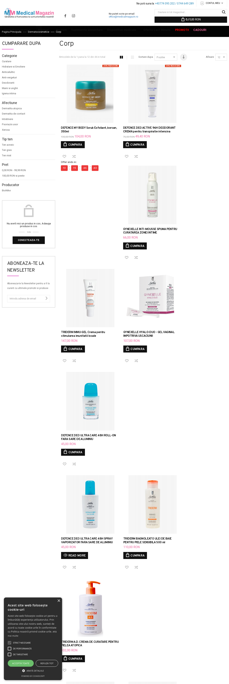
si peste (13, 186)
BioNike (6, 201)
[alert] (33, 638)
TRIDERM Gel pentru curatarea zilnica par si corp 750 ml (197, 436)
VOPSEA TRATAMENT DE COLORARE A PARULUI (178, 651)
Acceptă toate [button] (20, 663)
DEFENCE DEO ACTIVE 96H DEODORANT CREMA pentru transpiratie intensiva (135, 136)
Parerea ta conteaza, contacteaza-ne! (94, 622)
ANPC (85, 631)
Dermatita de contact (13, 124)
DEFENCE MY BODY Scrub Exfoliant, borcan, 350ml (84, 134)
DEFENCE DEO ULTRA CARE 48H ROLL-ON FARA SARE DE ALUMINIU (198, 242)
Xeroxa (6, 140)
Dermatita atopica (12, 119)
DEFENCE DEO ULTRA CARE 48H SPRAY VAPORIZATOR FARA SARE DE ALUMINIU (87, 339)
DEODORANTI (215, 651)
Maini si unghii (10, 99)
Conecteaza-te (29, 250)
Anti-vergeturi (9, 88)
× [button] (58, 600)
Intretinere (7, 129)
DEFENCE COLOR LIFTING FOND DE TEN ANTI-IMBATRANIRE (152, 626)
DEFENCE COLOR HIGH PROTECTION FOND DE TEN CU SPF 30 (172, 620)
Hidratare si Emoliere (13, 77)
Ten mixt (6, 166)
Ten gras (7, 160)
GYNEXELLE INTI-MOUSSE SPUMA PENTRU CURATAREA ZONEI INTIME (195, 134)
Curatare (6, 72)
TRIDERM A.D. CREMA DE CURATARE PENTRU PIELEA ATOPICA (196, 339)
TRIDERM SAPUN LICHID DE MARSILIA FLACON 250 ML (85, 436)
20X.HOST (63, 677)
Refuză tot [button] (47, 663)
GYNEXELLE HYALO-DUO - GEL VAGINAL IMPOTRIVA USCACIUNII (142, 242)
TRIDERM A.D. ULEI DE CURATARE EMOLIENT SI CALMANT (138, 436)
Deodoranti (8, 93)
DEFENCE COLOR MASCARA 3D (179, 631)
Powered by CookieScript (33, 676)
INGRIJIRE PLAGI (131, 656)
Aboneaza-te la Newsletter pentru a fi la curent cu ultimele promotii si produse (28, 296)
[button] (33, 670)
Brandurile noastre (93, 637)
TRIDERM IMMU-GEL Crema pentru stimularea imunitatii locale (83, 242)
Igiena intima (9, 104)
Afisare (210, 67)
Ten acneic (8, 155)
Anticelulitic (8, 82)
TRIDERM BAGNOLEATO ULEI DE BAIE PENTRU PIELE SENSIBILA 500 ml (141, 339)
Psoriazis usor (10, 135)
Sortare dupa (145, 67)
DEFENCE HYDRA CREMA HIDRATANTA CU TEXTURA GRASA (152, 642)
